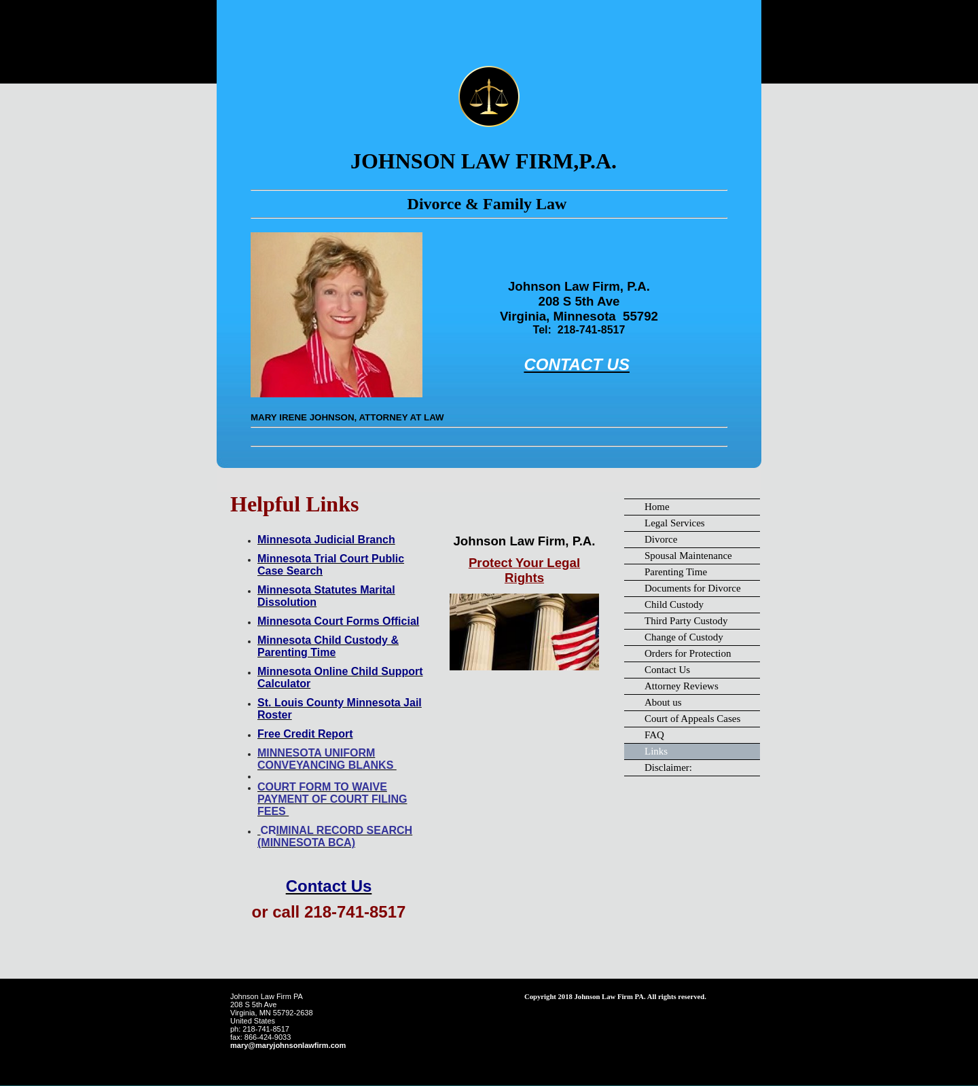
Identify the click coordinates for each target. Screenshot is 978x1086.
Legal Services (675, 523)
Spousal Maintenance (688, 555)
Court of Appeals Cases (692, 718)
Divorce (661, 539)
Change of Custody (684, 637)
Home (657, 506)
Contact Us (667, 669)
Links (656, 751)
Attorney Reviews (682, 686)
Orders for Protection (688, 653)
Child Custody (674, 604)
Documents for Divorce (693, 588)
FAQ (654, 734)
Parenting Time (676, 571)
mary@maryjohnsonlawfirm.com (288, 1045)
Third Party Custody (686, 620)
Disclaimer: (668, 767)
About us (663, 702)
